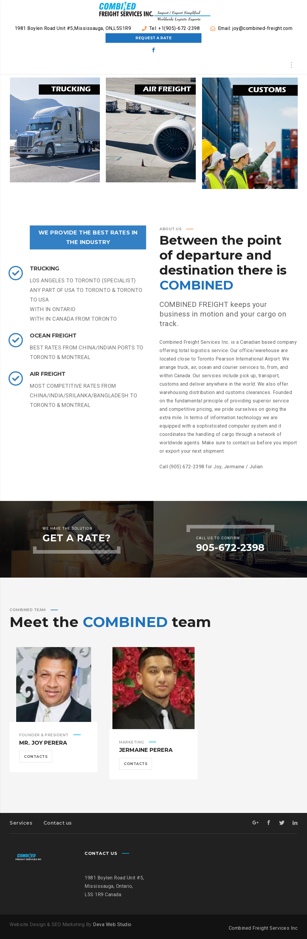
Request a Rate (153, 38)
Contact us (57, 823)
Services (21, 823)
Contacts (35, 756)
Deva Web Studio (112, 924)
